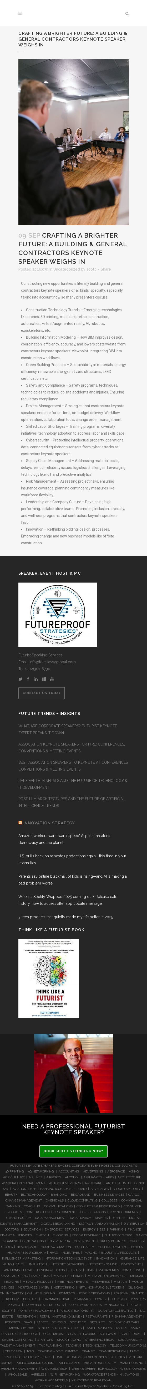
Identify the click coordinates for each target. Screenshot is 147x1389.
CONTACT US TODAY (42, 693)
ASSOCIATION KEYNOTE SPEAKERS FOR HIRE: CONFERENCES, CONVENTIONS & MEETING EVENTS (71, 747)
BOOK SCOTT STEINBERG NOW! (73, 1151)
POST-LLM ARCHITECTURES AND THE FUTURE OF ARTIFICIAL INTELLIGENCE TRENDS (71, 802)
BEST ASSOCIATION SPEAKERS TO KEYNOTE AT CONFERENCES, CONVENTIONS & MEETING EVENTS (73, 765)
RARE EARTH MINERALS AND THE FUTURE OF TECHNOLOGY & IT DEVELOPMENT (72, 784)
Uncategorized (66, 269)
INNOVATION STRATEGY (49, 823)
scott (91, 269)
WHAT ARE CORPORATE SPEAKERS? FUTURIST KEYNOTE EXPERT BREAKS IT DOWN (67, 729)
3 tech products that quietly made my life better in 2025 (65, 917)
